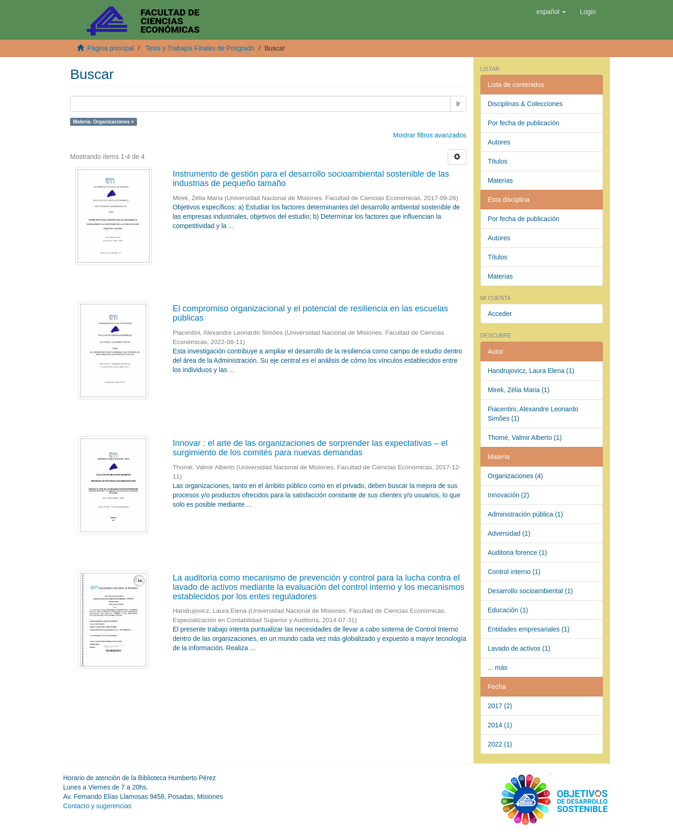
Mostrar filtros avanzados (429, 135)
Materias (500, 180)
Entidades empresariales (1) (529, 629)
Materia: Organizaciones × (103, 121)
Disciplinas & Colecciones (525, 104)
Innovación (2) (509, 495)
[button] (551, 11)
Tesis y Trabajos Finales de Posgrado (200, 48)
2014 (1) (500, 725)
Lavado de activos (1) (519, 648)
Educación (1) (508, 610)
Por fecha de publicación (523, 123)
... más (498, 667)
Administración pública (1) (525, 514)
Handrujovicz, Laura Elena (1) (531, 370)
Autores (499, 142)
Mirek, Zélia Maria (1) (519, 390)
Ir (458, 104)
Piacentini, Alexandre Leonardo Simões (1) (533, 413)
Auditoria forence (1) (517, 552)
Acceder (500, 313)
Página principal (110, 48)
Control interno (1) (514, 571)
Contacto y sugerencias (97, 806)
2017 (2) (500, 706)
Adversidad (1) (509, 533)
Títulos (498, 161)
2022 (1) (500, 744)
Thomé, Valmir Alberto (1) (525, 437)
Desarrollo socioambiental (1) (530, 591)
